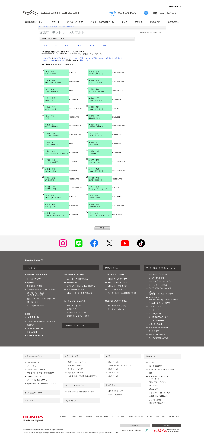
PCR (79, 46)
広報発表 (89, 416)
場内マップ (153, 389)
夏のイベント (113, 369)
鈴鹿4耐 (30, 325)
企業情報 (63, 416)
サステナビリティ (76, 416)
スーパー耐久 (32, 302)
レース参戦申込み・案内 (158, 317)
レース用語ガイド (156, 313)
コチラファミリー (71, 400)
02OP (92, 46)
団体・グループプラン (157, 382)
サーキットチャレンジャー (118, 305)
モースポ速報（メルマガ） (159, 338)
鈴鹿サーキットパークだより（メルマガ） (43, 383)
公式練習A (47, 58)
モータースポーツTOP (158, 274)
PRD (45, 46)
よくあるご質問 (155, 399)
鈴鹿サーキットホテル (77, 362)
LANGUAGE (174, 6)
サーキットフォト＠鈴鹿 (158, 327)
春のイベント (113, 362)
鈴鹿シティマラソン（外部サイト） (80, 316)
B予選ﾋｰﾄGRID (97, 58)
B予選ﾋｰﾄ (118, 58)
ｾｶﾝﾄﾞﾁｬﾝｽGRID (49, 60)
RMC (66, 46)
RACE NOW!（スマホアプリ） (160, 288)
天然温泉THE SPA (75, 372)
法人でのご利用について (104, 416)
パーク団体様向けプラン (37, 380)
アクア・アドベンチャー (36, 369)
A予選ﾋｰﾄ (109, 58)
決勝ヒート (83, 60)
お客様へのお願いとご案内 (160, 392)
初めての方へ (173, 22)
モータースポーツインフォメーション (160, 268)
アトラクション (33, 362)
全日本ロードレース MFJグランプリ (41, 298)
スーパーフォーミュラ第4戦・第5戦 (41, 289)
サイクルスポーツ (74, 305)
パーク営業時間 (155, 366)
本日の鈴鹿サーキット (34, 22)
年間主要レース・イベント (74, 325)
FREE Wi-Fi (154, 385)
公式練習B (57, 58)
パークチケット (33, 366)
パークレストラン (34, 376)
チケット (56, 22)
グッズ (124, 22)
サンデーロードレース (36, 328)
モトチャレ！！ (72, 282)
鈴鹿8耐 (30, 282)
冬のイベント (113, 376)
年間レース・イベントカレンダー (161, 369)
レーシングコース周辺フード (160, 284)
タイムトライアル (70, 58)
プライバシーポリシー (135, 416)
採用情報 (120, 416)
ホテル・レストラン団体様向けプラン (82, 376)
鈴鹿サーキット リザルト (51, 26)
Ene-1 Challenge (35, 335)
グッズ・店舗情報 (115, 394)
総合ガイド (155, 22)
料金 (151, 373)
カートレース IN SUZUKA (67, 26)
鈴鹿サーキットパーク (161, 13)
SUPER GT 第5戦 (34, 286)
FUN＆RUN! (32, 332)
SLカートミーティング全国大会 (79, 293)
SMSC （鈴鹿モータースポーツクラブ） (161, 292)
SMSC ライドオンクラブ (117, 286)
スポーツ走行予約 (156, 320)
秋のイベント (113, 372)
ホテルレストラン (74, 365)
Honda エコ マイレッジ (76, 312)
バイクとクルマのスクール (102, 22)
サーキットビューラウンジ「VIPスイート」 (159, 377)
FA (56, 46)
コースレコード (155, 306)
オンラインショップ (115, 391)
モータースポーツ (122, 13)
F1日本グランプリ (34, 279)
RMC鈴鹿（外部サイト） (76, 289)
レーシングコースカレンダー (160, 281)
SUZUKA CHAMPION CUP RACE (41, 321)
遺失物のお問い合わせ (158, 403)
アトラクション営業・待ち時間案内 (41, 373)
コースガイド (154, 310)
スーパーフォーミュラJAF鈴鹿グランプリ (35, 294)
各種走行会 (71, 309)
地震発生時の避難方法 (158, 396)
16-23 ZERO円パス (157, 334)
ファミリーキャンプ (75, 369)
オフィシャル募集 (155, 324)
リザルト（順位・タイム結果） (160, 303)
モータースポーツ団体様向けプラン (122, 293)
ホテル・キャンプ (75, 22)
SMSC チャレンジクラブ (117, 279)
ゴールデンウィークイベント (119, 365)
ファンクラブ (154, 331)
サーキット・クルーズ (116, 309)
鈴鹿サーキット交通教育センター (81, 391)
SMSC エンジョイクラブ (117, 282)
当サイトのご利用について (156, 416)
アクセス (139, 22)
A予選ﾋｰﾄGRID (84, 58)
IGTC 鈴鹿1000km (35, 305)
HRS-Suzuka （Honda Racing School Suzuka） (163, 298)
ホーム (41, 26)
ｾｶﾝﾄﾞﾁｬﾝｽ (61, 60)
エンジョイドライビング (117, 289)
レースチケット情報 (156, 277)
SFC (104, 46)
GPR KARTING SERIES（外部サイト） (82, 286)
